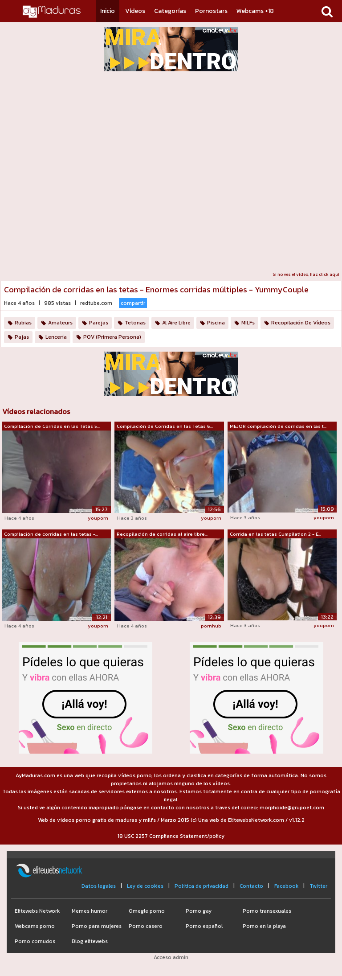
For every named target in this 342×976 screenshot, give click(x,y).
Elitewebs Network (37, 911)
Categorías (170, 11)
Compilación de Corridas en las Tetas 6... (165, 426)
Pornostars (211, 11)
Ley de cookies (145, 886)
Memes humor (89, 911)
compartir (133, 303)
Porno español (204, 926)
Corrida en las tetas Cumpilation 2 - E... (275, 533)
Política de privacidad (201, 886)
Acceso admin (171, 957)
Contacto (251, 886)
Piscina (216, 323)
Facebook (286, 886)
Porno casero (146, 926)
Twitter (318, 886)
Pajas (22, 337)
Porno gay (199, 911)
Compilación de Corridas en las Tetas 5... (52, 426)
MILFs (248, 323)
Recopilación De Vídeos (300, 323)
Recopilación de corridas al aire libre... (162, 533)
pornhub (211, 625)
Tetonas (135, 323)
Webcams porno (35, 926)
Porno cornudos (35, 941)
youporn (98, 517)
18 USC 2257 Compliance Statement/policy (171, 836)
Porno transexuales (267, 911)
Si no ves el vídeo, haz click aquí (306, 274)
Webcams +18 (255, 11)
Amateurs (60, 323)
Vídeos (135, 11)
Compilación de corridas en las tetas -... (51, 533)
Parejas (98, 323)
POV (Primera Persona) (112, 337)
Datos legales (98, 886)
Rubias (23, 323)
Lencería (56, 337)
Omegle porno (147, 911)
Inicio (107, 11)
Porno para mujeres (97, 926)
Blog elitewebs (90, 941)
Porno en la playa (264, 926)
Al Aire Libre (176, 323)
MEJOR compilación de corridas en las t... (278, 426)
